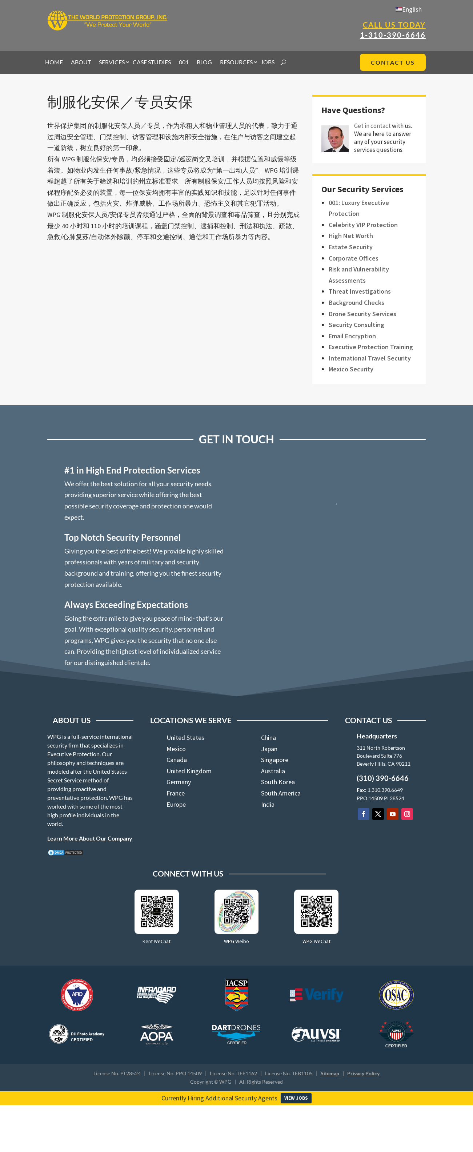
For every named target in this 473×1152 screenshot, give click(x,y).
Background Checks (356, 302)
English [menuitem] (412, 9)
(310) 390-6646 (383, 778)
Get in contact (372, 126)
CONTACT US (393, 62)
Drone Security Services (362, 314)
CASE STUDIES (152, 62)
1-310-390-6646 (393, 35)
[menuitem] (408, 9)
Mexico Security (351, 369)
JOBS (267, 62)
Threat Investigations (360, 291)
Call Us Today (394, 24)
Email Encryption (352, 336)
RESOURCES (236, 62)
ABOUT (81, 62)
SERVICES (112, 62)
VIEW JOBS (296, 1098)
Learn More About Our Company (89, 838)
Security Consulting (356, 325)
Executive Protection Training (371, 347)
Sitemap (330, 1073)
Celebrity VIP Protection (363, 225)
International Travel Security (370, 358)
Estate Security (351, 247)
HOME (54, 62)
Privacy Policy (363, 1073)
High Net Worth (351, 235)
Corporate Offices (353, 258)
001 (184, 62)
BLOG (204, 62)
